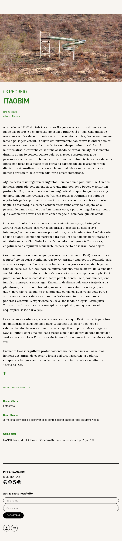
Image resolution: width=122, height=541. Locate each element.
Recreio (15, 92)
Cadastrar (13, 515)
